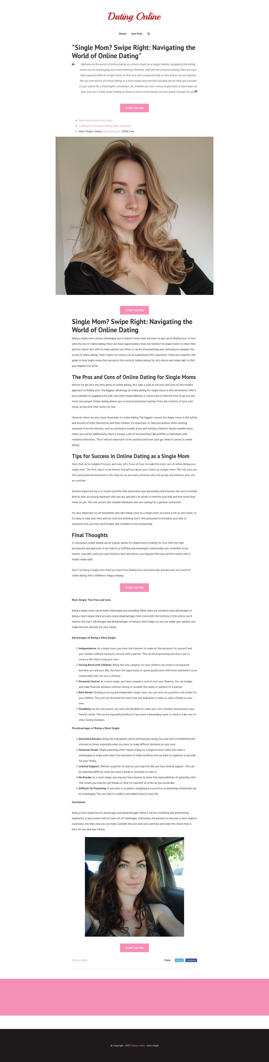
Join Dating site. (112, 131)
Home (122, 33)
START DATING (134, 108)
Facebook (191, 960)
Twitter (179, 960)
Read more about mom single (96, 120)
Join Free (136, 33)
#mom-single (79, 960)
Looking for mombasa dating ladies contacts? (105, 125)
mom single (153, 1045)
